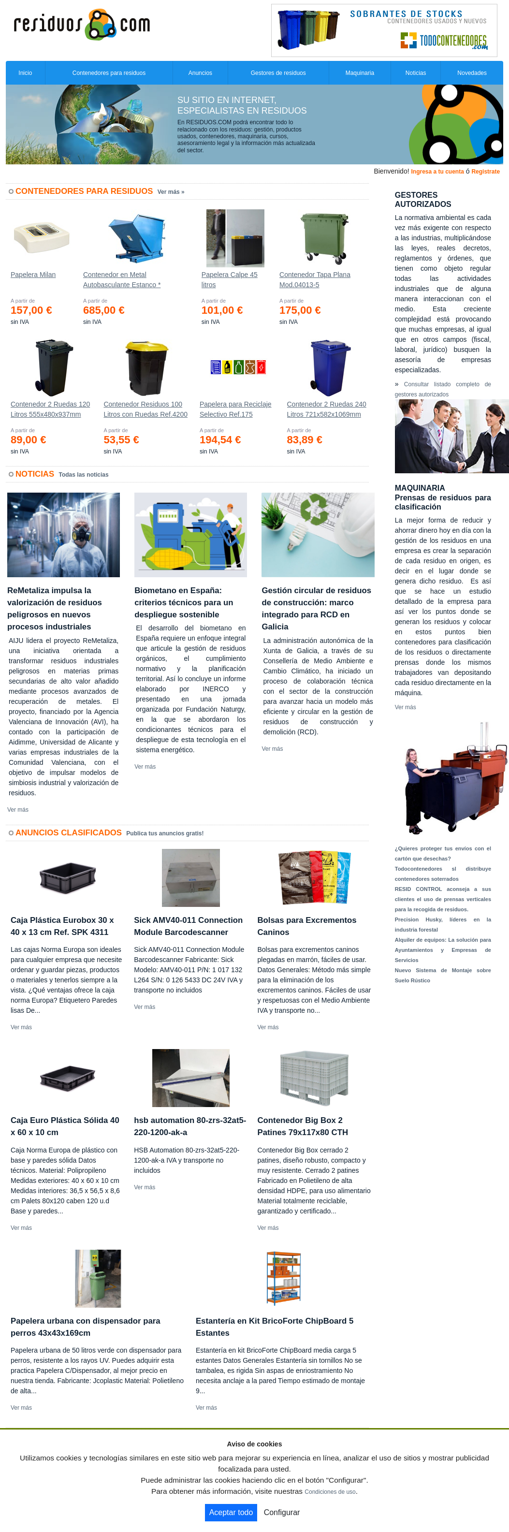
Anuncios (200, 73)
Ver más (18, 809)
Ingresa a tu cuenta (437, 171)
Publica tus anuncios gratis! (165, 833)
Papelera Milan (33, 274)
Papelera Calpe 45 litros (230, 280)
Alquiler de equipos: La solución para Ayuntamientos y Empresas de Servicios (443, 950)
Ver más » (171, 192)
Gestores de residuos (278, 73)
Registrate (485, 171)
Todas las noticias (84, 474)
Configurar (282, 1512)
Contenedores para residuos (109, 73)
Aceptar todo (231, 1512)
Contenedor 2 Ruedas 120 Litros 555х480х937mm (50, 409)
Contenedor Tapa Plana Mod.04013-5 (314, 280)
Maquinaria (360, 73)
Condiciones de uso (330, 1491)
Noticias (416, 73)
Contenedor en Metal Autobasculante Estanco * (121, 280)
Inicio (25, 73)
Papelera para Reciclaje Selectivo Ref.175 (236, 409)
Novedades (472, 73)
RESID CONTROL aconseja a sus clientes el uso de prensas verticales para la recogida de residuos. (443, 899)
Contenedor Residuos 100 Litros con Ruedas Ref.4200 (145, 409)
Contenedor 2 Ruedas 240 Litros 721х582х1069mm (326, 409)
